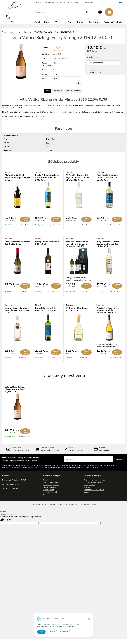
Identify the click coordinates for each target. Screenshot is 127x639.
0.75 (47, 143)
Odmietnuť (64, 632)
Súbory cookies (89, 485)
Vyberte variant (25, 219)
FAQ (44, 495)
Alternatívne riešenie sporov (94, 480)
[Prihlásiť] (100, 12)
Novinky (87, 487)
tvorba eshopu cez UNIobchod (60, 504)
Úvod (40, 2)
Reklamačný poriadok (51, 485)
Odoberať (119, 459)
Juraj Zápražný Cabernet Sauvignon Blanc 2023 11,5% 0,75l (108, 244)
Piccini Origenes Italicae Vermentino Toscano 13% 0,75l (47, 177)
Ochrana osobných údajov (93, 482)
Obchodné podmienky (51, 482)
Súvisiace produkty (94, 72)
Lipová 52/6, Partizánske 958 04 (14, 480)
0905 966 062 (76, 2)
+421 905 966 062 (11, 488)
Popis (47, 90)
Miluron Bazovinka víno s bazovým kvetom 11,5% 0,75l (17, 310)
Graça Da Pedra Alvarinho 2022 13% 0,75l (17, 242)
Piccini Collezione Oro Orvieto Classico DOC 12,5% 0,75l (107, 177)
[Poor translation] (8, 520)
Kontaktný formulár (50, 492)
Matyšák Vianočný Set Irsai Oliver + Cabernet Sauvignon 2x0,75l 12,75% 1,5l (77, 245)
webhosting (74, 504)
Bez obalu (50, 139)
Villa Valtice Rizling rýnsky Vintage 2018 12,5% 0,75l (15, 389)
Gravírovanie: (93, 57)
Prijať (41, 632)
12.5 (47, 135)
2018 (48, 146)
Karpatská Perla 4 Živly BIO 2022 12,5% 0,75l (46, 309)
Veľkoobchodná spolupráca (94, 490)
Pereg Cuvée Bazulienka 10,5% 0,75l (47, 242)
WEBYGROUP (91, 504)
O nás (45, 480)
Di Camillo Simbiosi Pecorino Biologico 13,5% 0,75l (17, 177)
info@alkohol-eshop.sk (56, 2)
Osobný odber (48, 490)
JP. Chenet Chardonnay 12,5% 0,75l (77, 309)
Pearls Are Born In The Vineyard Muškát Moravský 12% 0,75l (107, 310)
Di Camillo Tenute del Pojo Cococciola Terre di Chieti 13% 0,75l (78, 177)
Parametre (58, 90)
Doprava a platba (49, 487)
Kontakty (87, 492)
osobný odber (89, 2)
